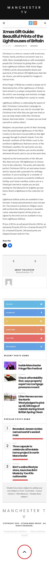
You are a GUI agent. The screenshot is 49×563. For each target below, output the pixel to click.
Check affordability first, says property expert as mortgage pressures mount (30, 382)
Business (34, 46)
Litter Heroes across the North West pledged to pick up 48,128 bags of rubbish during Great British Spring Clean (31, 404)
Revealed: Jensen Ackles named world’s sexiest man (27, 432)
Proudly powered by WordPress (15, 531)
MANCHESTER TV (24, 513)
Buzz (20, 362)
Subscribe (25, 329)
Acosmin (24, 535)
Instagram (25, 346)
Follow (25, 304)
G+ (25, 321)
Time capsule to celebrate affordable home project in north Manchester (26, 451)
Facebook (25, 312)
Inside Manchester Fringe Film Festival (30, 367)
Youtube (25, 338)
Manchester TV (24, 9)
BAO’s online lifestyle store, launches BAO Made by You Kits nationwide (25, 471)
